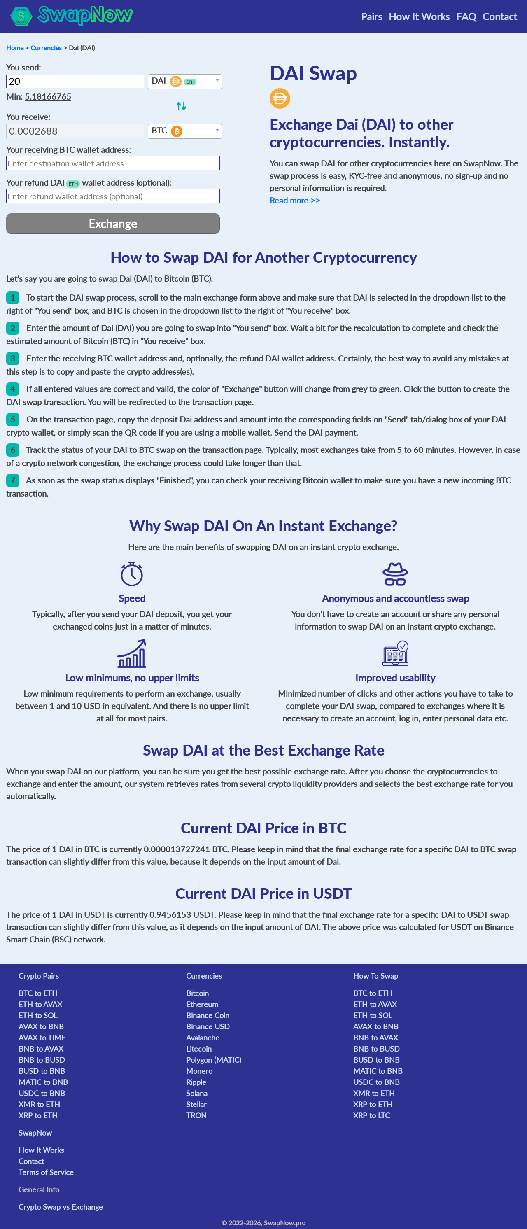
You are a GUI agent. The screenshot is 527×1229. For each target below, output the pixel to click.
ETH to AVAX (40, 1004)
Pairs (371, 16)
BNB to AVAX (41, 1048)
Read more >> (295, 200)
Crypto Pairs (39, 975)
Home (14, 47)
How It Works (419, 16)
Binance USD (208, 1026)
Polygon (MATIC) (213, 1059)
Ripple (196, 1082)
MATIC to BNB (43, 1082)
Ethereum (202, 1004)
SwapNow (35, 1132)
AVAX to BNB (41, 1026)
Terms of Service (46, 1172)
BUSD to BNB (42, 1070)
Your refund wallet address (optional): (88, 182)
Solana (197, 1093)
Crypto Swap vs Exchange (61, 1206)
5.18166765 (48, 96)
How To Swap (375, 975)
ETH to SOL (38, 1015)
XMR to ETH (39, 1104)
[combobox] (185, 81)
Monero (199, 1070)
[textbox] (185, 82)
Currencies (46, 47)
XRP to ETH (38, 1115)
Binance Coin (207, 1015)
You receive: (28, 116)
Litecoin (199, 1048)
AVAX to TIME (42, 1037)
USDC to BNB (42, 1093)
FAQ (466, 16)
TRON (196, 1115)
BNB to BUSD (42, 1059)
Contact (500, 16)
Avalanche (202, 1037)
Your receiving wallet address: (68, 149)
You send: (23, 67)
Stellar (196, 1104)
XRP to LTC (371, 1115)
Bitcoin (197, 993)
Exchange (113, 224)
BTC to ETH (38, 993)
